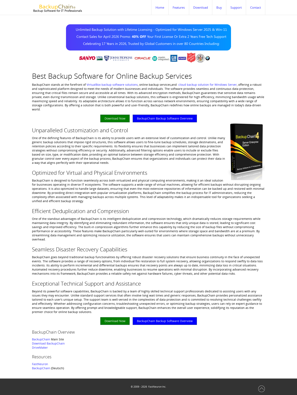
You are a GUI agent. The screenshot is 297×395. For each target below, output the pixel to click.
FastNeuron (40, 364)
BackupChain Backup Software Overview (165, 118)
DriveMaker (40, 347)
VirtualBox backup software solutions (112, 85)
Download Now (115, 118)
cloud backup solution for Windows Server (207, 85)
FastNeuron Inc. (157, 386)
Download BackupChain (48, 343)
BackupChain (41, 339)
